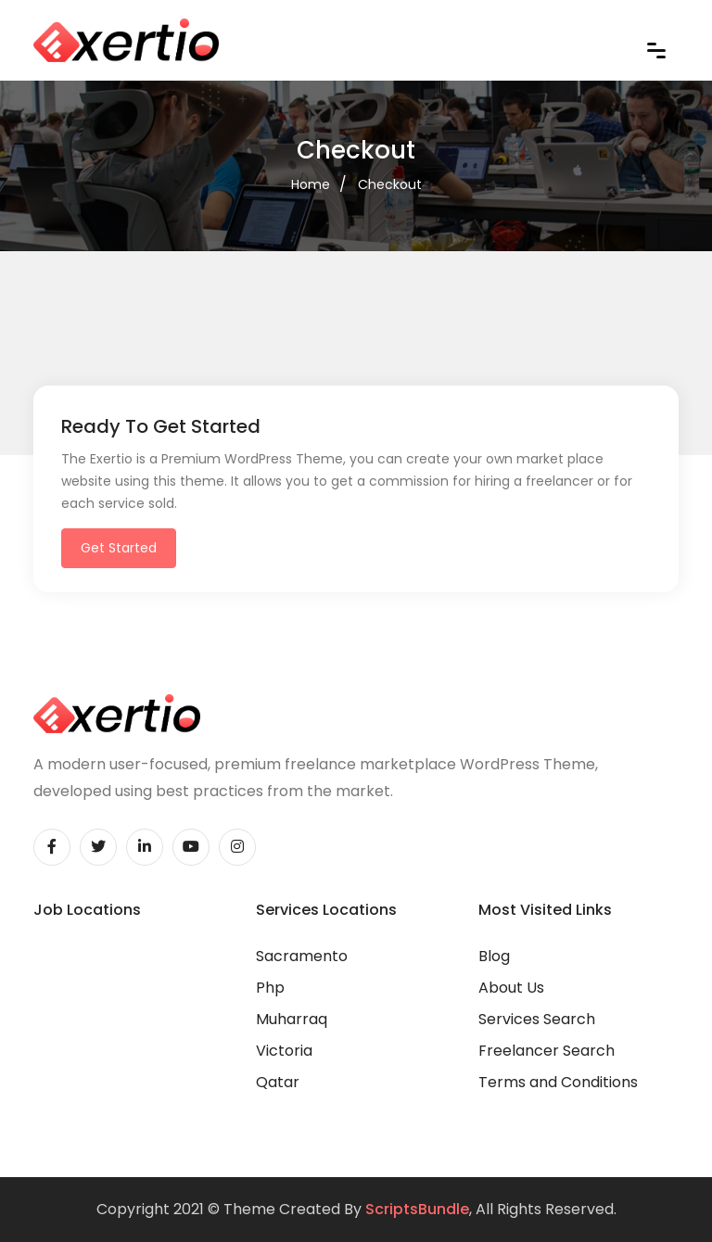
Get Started (119, 548)
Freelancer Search (546, 1050)
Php (270, 987)
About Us (511, 987)
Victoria (284, 1050)
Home (310, 184)
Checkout (390, 184)
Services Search (536, 1019)
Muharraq (291, 1019)
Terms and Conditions (558, 1082)
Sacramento (302, 956)
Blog (494, 956)
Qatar (277, 1082)
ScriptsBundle (417, 1209)
